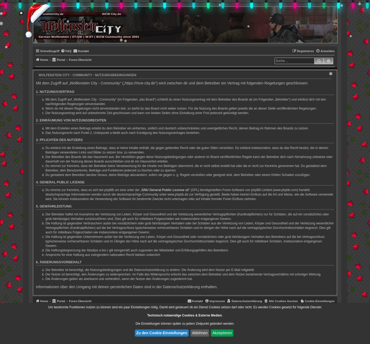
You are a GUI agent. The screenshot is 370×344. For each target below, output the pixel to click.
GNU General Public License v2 (165, 190)
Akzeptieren (222, 333)
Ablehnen (199, 333)
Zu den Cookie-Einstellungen (161, 333)
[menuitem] (66, 51)
